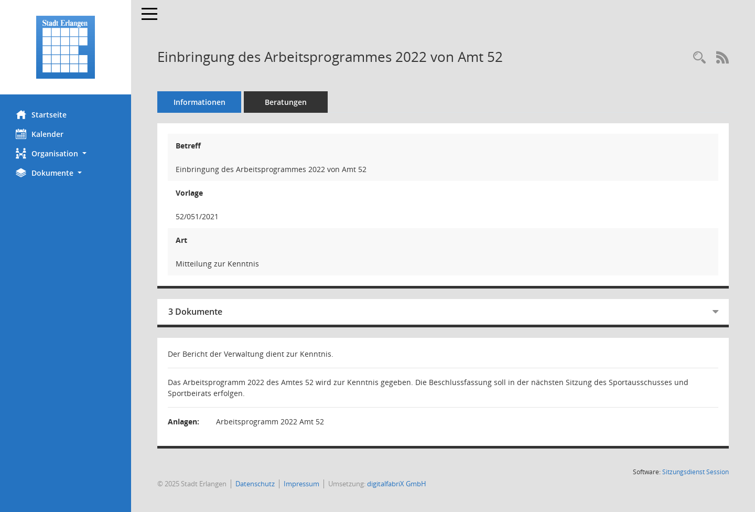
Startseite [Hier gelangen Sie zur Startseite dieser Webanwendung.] (41, 114)
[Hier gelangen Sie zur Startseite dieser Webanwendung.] (65, 47)
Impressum (301, 483)
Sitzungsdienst (695, 471)
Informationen (199, 102)
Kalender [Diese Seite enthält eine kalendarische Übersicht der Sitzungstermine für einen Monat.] (39, 134)
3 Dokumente (195, 311)
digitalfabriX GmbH (396, 483)
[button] (65, 153)
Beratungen (286, 102)
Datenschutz (255, 483)
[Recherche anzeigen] (699, 58)
